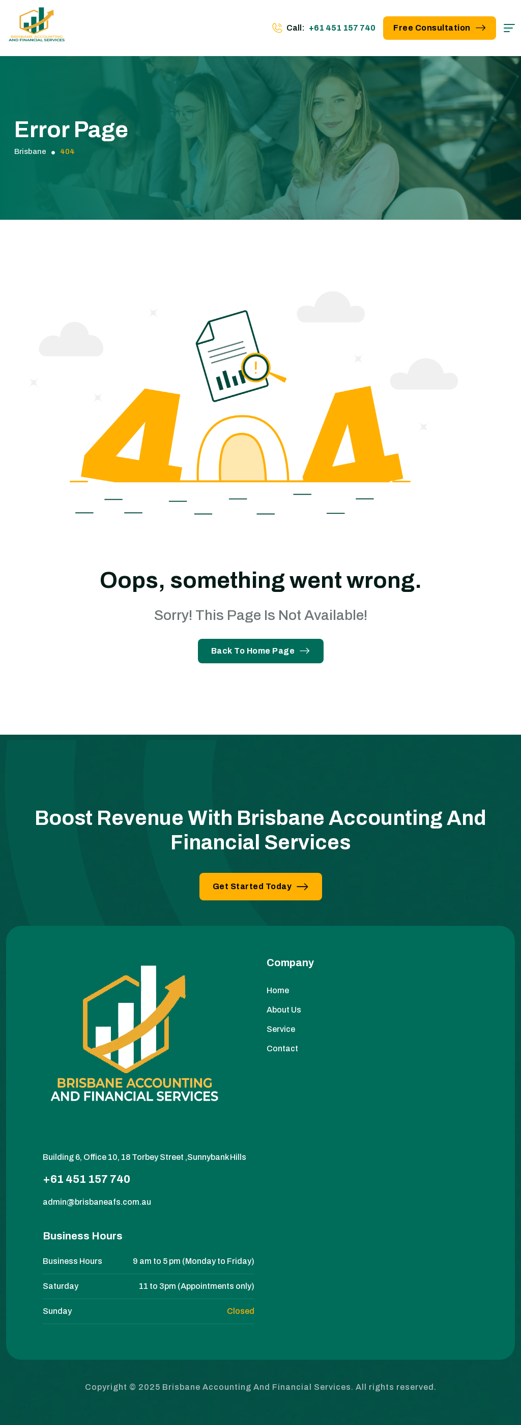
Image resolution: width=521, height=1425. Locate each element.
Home (278, 990)
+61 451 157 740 (86, 1179)
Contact (282, 1048)
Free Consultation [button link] (439, 27)
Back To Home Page (260, 650)
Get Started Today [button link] (261, 886)
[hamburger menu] (509, 28)
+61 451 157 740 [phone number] (342, 27)
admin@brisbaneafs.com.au (97, 1202)
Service (281, 1029)
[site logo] (36, 28)
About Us (284, 1009)
